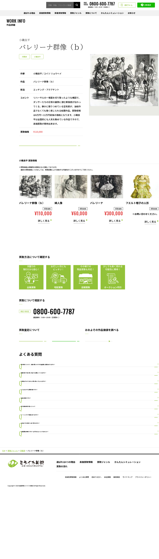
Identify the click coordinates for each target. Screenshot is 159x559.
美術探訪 (116, 543)
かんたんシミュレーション (112, 13)
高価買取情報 (45, 13)
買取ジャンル (75, 13)
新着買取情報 (60, 13)
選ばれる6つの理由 (65, 528)
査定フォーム (127, 5)
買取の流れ (61, 532)
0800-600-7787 (54, 319)
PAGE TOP (79, 518)
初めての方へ (96, 543)
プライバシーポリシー (143, 543)
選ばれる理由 (29, 13)
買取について (91, 13)
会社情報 (107, 543)
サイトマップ (127, 543)
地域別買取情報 (70, 543)
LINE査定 (146, 5)
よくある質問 (84, 543)
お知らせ (131, 13)
